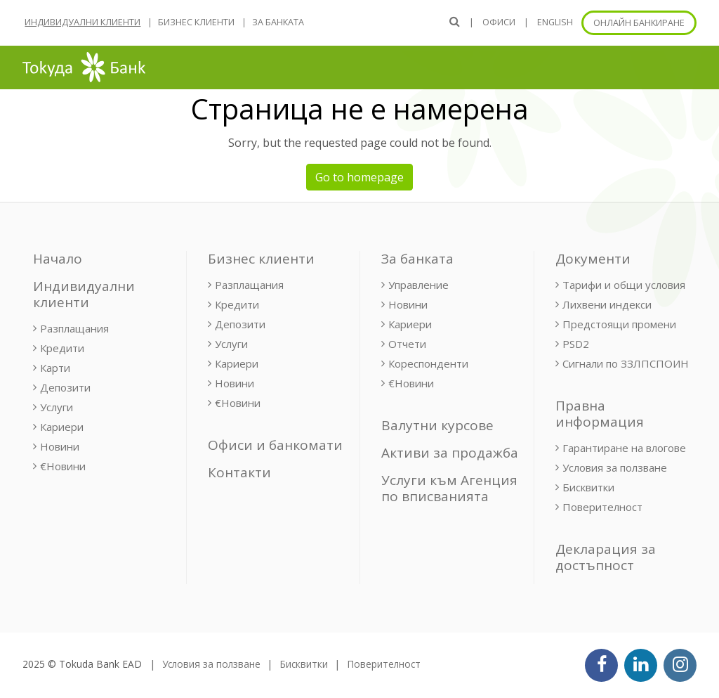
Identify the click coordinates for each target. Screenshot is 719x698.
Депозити (65, 387)
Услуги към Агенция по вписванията (449, 488)
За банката (278, 22)
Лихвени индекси (607, 304)
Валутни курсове (437, 425)
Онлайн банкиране (639, 23)
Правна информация (599, 413)
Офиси (498, 22)
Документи (593, 259)
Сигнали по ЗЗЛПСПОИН (625, 363)
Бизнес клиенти (196, 22)
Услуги (56, 407)
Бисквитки (588, 487)
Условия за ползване (614, 467)
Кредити (62, 348)
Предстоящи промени (619, 324)
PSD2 (575, 344)
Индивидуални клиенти (82, 22)
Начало (57, 259)
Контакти (239, 472)
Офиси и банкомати (275, 445)
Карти (55, 368)
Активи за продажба (449, 453)
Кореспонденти (428, 363)
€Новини (63, 466)
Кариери (62, 427)
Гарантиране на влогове (624, 448)
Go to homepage (359, 177)
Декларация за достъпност (605, 557)
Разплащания (74, 328)
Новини (59, 446)
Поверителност (602, 507)
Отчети (407, 344)
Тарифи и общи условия (623, 285)
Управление (418, 285)
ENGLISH (555, 22)
